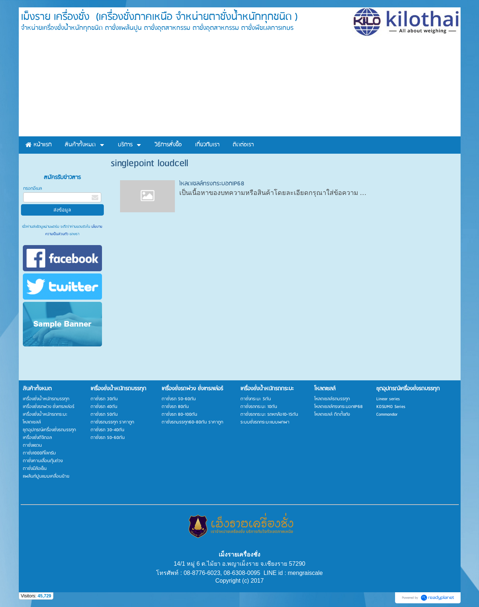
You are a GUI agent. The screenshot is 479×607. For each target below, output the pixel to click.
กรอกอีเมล (32, 188)
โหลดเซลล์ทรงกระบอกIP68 (211, 184)
